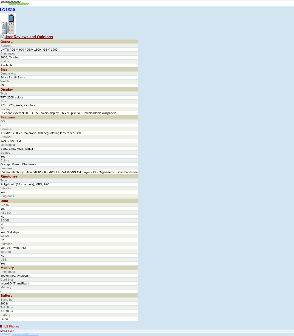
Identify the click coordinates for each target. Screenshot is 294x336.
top (4, 331)
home (11, 331)
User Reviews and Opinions (29, 37)
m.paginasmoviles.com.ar (25, 334)
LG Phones (11, 326)
